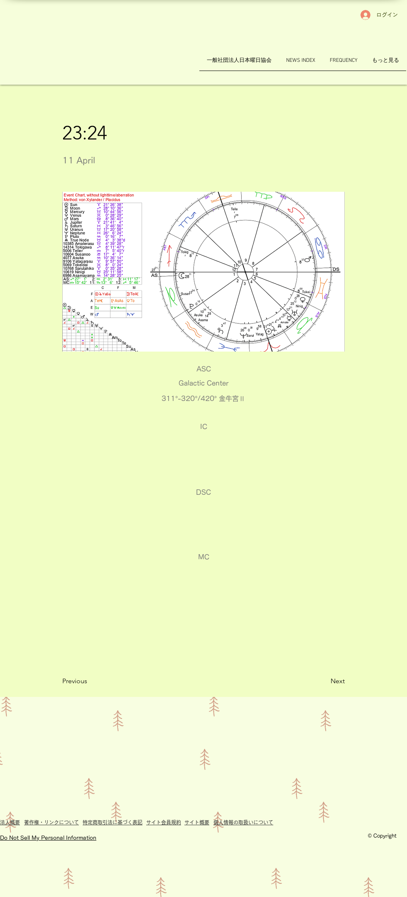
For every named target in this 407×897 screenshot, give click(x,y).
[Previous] (89, 681)
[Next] (324, 681)
